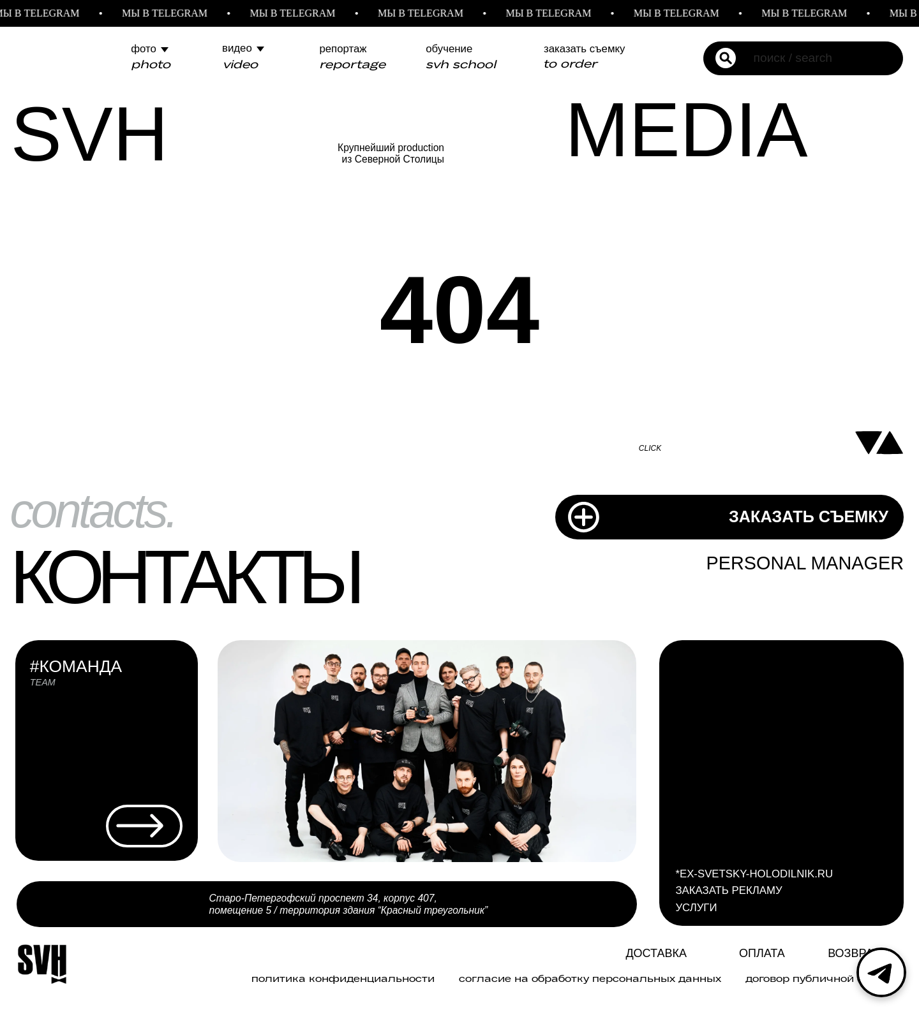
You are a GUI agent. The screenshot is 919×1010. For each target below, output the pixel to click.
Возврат (853, 953)
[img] (600, 954)
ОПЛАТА (762, 953)
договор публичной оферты (823, 978)
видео (237, 48)
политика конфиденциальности (343, 978)
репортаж (342, 49)
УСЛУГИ (696, 908)
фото (143, 49)
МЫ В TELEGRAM (171, 13)
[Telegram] (881, 972)
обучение (449, 49)
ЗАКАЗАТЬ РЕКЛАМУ (728, 890)
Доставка (656, 953)
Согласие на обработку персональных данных (590, 978)
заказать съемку (584, 49)
